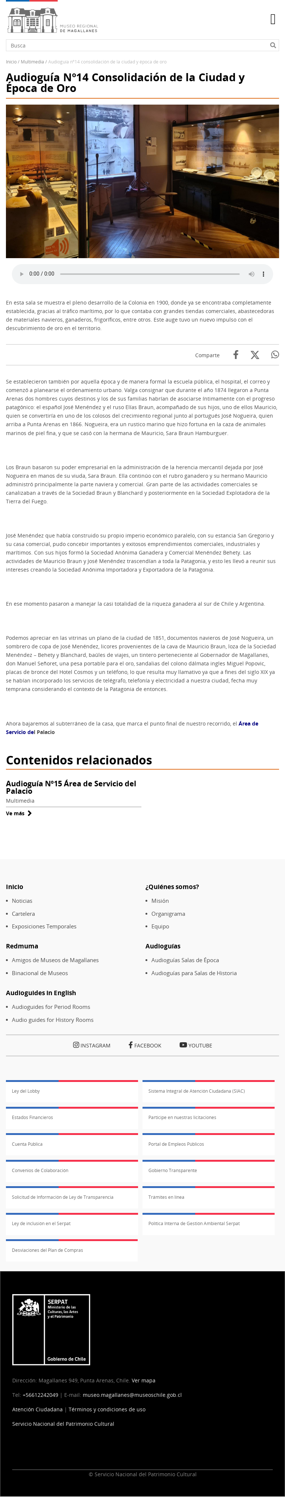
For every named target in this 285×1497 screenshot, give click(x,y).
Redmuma (22, 946)
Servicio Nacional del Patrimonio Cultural (63, 1423)
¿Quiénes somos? (172, 886)
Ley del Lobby (26, 1091)
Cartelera (23, 913)
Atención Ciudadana (37, 1409)
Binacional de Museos (40, 973)
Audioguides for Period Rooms (51, 1006)
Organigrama (168, 913)
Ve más (19, 813)
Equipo (160, 926)
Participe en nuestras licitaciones (182, 1117)
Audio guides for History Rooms (53, 1019)
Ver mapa (143, 1380)
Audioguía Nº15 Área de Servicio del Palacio (71, 787)
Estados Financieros (32, 1117)
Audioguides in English (41, 992)
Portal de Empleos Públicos (176, 1144)
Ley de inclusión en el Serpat (41, 1223)
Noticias (22, 900)
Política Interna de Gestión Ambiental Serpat (194, 1223)
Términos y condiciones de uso (107, 1409)
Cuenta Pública (27, 1144)
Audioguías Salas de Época (185, 960)
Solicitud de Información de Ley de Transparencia (63, 1197)
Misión (160, 900)
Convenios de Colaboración (40, 1170)
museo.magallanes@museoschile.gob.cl (132, 1394)
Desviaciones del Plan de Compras (47, 1250)
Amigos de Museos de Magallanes (55, 960)
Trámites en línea (166, 1197)
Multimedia (32, 62)
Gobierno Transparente (172, 1170)
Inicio (11, 62)
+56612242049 (40, 1394)
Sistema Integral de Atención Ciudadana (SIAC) (196, 1091)
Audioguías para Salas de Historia (194, 973)
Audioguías (162, 946)
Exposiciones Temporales (44, 926)
